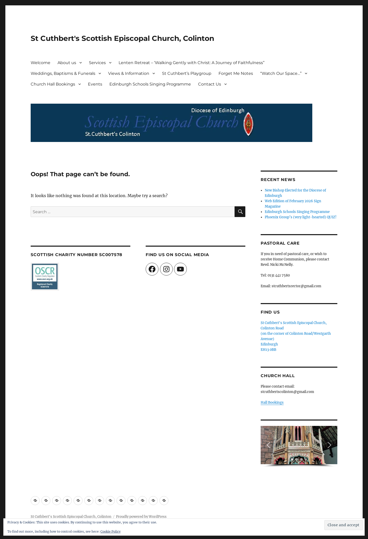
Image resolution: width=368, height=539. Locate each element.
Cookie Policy (110, 531)
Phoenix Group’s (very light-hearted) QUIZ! (301, 217)
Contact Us (209, 84)
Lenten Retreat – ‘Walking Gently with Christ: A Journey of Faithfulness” (191, 62)
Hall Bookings (272, 402)
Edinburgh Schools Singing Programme (150, 84)
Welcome (40, 62)
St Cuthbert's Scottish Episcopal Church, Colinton (122, 38)
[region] (299, 447)
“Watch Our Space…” (281, 73)
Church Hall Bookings (53, 84)
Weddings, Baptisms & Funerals (63, 73)
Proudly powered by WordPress (141, 516)
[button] (268, 445)
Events (95, 84)
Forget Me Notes (235, 73)
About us (66, 62)
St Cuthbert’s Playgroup (186, 73)
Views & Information (128, 73)
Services (97, 62)
